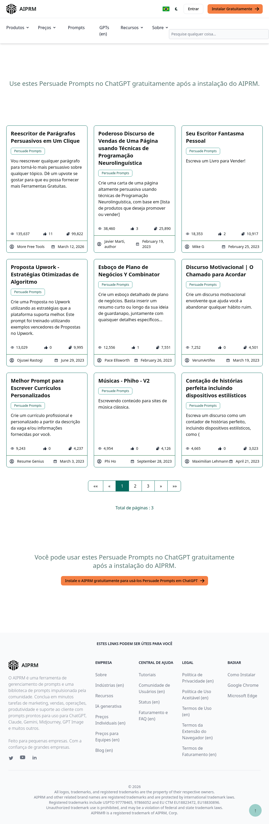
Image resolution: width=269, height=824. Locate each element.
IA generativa (108, 706)
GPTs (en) (104, 31)
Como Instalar (241, 675)
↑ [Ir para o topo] (255, 810)
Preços (47, 27)
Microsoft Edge (242, 696)
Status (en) (149, 702)
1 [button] (122, 486)
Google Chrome (242, 685)
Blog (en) (104, 750)
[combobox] (219, 34)
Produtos (18, 27)
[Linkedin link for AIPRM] (36, 759)
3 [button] (148, 486)
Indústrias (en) (109, 685)
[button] (95, 486)
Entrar (193, 8)
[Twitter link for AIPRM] (11, 758)
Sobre (160, 27)
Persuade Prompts (28, 151)
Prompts (76, 27)
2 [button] (135, 486)
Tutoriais (147, 675)
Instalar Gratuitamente (236, 9)
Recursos (132, 27)
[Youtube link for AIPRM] (23, 759)
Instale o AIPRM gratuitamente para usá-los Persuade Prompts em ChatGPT (135, 580)
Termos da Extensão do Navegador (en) (197, 731)
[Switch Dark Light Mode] (176, 9)
